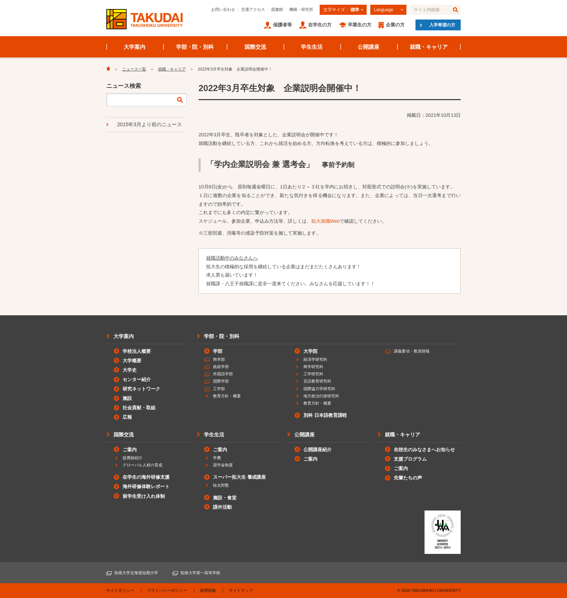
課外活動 (222, 507)
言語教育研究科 (317, 381)
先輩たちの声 (408, 477)
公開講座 (368, 47)
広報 (127, 417)
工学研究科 (313, 374)
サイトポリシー (120, 590)
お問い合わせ (223, 9)
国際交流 (255, 47)
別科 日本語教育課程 (325, 415)
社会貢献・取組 (139, 407)
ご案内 (130, 449)
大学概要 (132, 360)
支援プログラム (410, 459)
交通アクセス (253, 9)
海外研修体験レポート (146, 486)
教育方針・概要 (227, 396)
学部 (217, 351)
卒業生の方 (359, 24)
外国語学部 (223, 374)
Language (383, 9)
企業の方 (395, 24)
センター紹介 (137, 379)
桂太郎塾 (221, 485)
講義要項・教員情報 (412, 351)
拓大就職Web (325, 221)
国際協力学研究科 (319, 388)
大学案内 (134, 47)
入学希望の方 (442, 24)
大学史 (130, 370)
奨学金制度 (223, 465)
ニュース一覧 (134, 69)
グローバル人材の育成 (142, 465)
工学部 (219, 388)
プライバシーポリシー (167, 590)
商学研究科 (313, 366)
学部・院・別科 (195, 47)
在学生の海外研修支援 (146, 477)
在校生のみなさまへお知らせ (424, 449)
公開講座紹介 (317, 449)
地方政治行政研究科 (321, 396)
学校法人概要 (137, 351)
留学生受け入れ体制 (144, 496)
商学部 (219, 359)
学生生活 (312, 47)
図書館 (277, 9)
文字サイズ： (341, 9)
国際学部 (221, 381)
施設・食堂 (224, 497)
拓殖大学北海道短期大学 (136, 573)
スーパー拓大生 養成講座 (239, 477)
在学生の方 (320, 24)
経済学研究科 (315, 359)
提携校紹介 (132, 458)
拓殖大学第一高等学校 (200, 573)
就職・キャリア (429, 47)
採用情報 (208, 590)
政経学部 (221, 366)
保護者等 (282, 24)
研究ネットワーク (141, 389)
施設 (127, 398)
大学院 (310, 351)
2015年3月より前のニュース (149, 124)
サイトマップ (241, 590)
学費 (217, 458)
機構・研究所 (301, 9)
